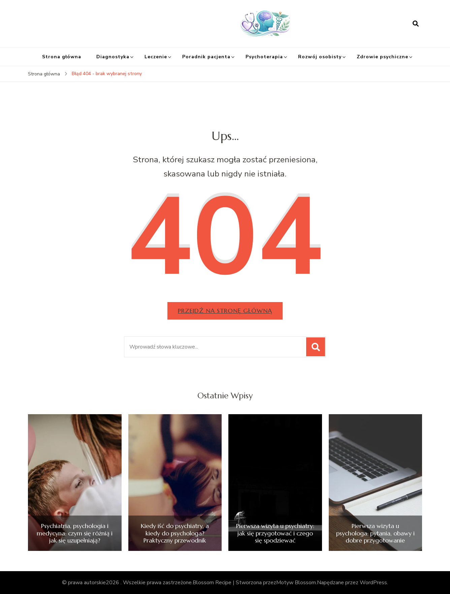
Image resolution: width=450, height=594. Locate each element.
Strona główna (61, 57)
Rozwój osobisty (320, 57)
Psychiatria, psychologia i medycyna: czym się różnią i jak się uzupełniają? (74, 533)
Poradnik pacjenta (206, 57)
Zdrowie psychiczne (382, 57)
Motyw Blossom (296, 582)
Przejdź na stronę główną (225, 311)
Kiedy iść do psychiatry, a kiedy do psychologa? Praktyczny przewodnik (175, 533)
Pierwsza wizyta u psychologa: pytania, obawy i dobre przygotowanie (375, 533)
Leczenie (155, 57)
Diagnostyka (112, 57)
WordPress (373, 582)
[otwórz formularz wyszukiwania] (415, 23)
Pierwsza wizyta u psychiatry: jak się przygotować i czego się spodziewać (275, 533)
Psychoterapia (264, 57)
